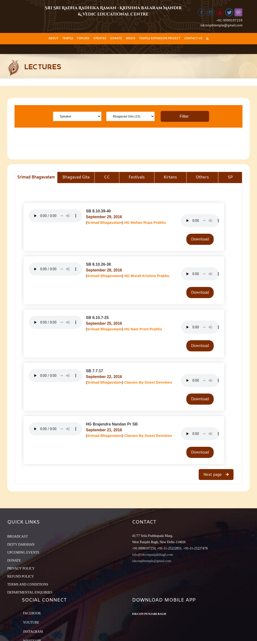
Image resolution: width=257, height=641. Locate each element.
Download (200, 239)
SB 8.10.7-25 (97, 318)
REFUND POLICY (20, 576)
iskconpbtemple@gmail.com (221, 25)
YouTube (31, 622)
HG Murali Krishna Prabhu (146, 276)
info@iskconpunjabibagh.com (152, 554)
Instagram (33, 631)
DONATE (14, 560)
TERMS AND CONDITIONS (27, 584)
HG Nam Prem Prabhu (143, 329)
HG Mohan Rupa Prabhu (145, 222)
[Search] (207, 38)
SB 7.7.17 (94, 371)
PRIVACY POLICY (21, 568)
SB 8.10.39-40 (98, 211)
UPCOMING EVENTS (23, 552)
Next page (213, 474)
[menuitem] (53, 38)
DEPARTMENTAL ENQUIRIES (29, 592)
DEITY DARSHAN (21, 544)
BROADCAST (17, 536)
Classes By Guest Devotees (148, 382)
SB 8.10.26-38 (98, 264)
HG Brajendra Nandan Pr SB (112, 424)
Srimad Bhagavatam (104, 222)
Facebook (32, 613)
